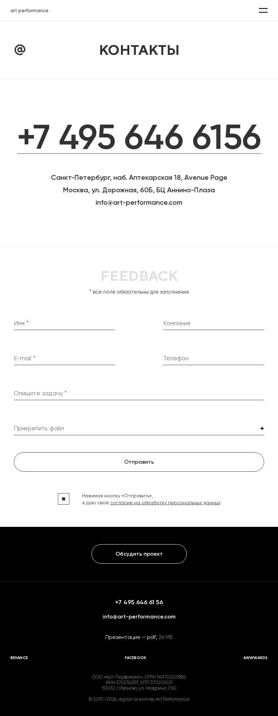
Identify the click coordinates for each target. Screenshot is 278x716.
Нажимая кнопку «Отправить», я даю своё (151, 499)
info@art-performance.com (139, 202)
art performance (29, 10)
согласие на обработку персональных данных (165, 502)
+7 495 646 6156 (139, 137)
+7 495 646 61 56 (139, 602)
